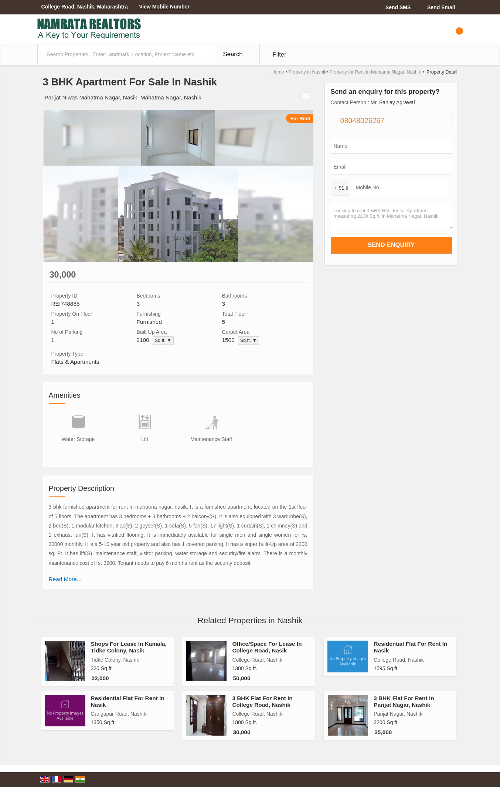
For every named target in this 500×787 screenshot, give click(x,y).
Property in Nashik (307, 72)
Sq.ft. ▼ (163, 340)
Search (233, 54)
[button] (164, 7)
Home (278, 72)
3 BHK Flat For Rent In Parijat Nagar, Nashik (404, 701)
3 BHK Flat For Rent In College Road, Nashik (262, 701)
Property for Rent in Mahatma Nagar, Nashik (375, 72)
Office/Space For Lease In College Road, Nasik (267, 647)
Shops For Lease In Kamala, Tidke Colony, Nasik (129, 647)
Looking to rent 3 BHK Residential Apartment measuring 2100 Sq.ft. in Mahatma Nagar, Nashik (391, 216)
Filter (279, 54)
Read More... (65, 579)
